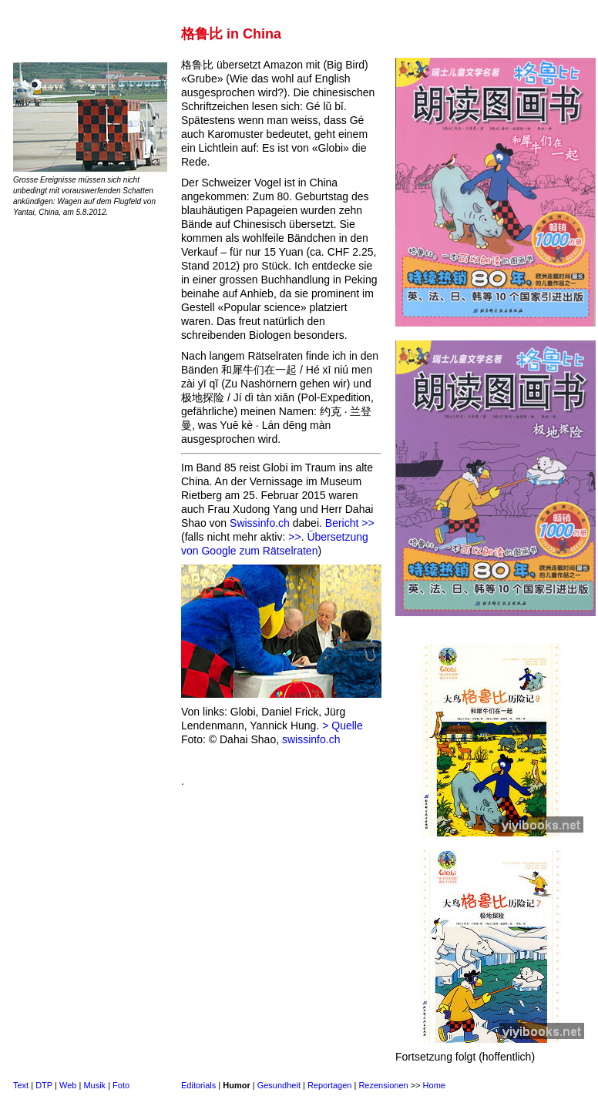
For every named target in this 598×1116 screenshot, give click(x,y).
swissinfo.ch (311, 739)
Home (434, 1085)
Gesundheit (279, 1085)
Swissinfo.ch (260, 523)
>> (294, 537)
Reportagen (329, 1085)
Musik (94, 1085)
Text (21, 1085)
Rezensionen (383, 1085)
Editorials (198, 1085)
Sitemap (476, 1085)
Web (67, 1085)
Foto (121, 1085)
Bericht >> (350, 523)
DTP (43, 1085)
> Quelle (342, 725)
